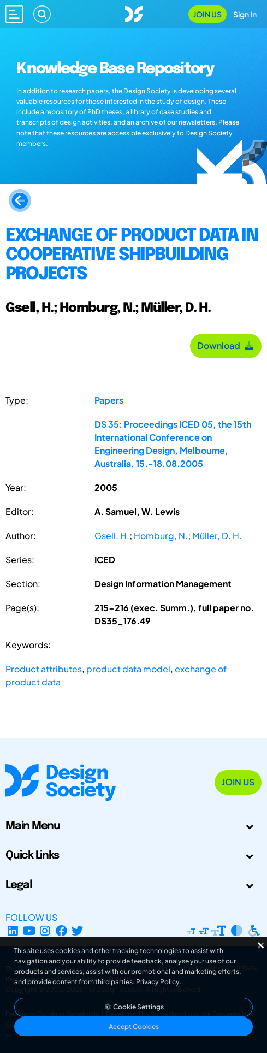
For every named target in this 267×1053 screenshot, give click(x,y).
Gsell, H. (111, 535)
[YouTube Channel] (29, 930)
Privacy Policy (158, 982)
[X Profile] (77, 930)
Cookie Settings (134, 1007)
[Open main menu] (14, 14)
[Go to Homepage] (134, 13)
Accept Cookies (134, 1026)
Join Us (207, 14)
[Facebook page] (61, 930)
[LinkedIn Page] (12, 930)
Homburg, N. (161, 535)
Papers (108, 400)
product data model (128, 669)
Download (225, 345)
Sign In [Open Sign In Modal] (245, 14)
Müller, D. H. (217, 535)
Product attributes (43, 669)
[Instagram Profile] (45, 930)
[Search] (42, 14)
